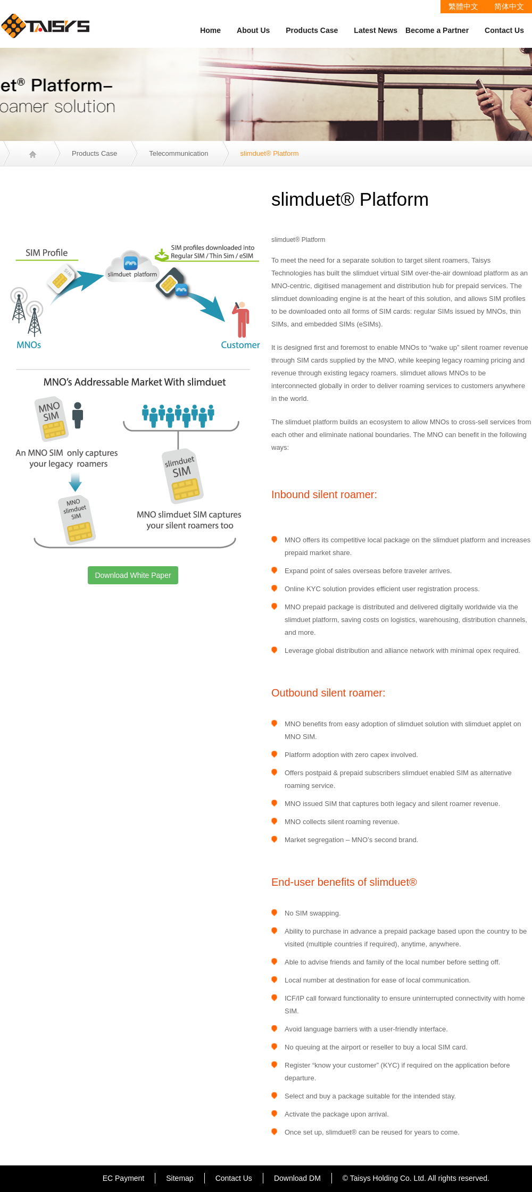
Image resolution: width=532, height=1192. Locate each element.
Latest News (375, 30)
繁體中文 (463, 6)
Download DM (297, 1178)
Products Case (312, 30)
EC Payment (124, 1178)
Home (210, 30)
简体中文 (509, 6)
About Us (253, 30)
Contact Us (504, 30)
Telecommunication (178, 153)
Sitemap (179, 1178)
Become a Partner (437, 30)
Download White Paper (133, 575)
